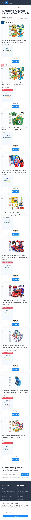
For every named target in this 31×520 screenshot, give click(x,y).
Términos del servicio (23, 494)
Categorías (20, 496)
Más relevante (24, 18)
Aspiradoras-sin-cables (8, 491)
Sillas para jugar (6, 499)
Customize (9, 513)
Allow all (15, 516)
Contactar (19, 488)
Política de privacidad (23, 491)
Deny (22, 513)
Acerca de (20, 499)
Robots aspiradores (7, 496)
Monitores (4, 488)
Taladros (4, 494)
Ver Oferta (15, 61)
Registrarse (25, 474)
